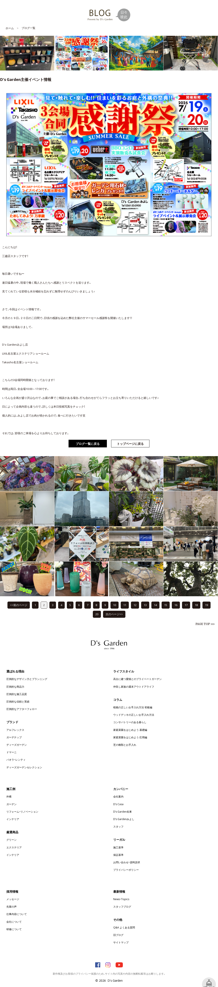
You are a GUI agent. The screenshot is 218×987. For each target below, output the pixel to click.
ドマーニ (11, 746)
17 (186, 598)
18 (196, 598)
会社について (14, 915)
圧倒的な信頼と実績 (17, 695)
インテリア (12, 813)
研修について (14, 923)
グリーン (11, 833)
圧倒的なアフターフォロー (21, 702)
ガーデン (11, 798)
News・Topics (121, 893)
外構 (8, 790)
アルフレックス (15, 723)
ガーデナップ (14, 731)
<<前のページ (18, 598)
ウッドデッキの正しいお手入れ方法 (133, 708)
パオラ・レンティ (16, 753)
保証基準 (118, 848)
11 (124, 598)
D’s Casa (118, 798)
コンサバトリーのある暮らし (129, 716)
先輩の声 (11, 900)
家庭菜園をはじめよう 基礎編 (130, 723)
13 (145, 598)
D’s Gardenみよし (123, 813)
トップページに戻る (130, 437)
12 (134, 598)
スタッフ (118, 820)
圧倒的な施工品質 (16, 688)
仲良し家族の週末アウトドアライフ (133, 680)
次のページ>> (114, 608)
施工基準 (118, 841)
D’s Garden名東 (122, 805)
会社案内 (118, 790)
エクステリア (14, 841)
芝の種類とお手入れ (124, 738)
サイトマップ (121, 936)
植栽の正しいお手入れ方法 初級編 (132, 701)
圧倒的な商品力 (15, 680)
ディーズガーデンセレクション (24, 761)
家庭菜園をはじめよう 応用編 (130, 731)
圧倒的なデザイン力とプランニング (26, 672)
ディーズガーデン (16, 738)
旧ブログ (118, 928)
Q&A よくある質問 (124, 921)
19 (206, 598)
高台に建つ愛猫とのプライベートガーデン (137, 672)
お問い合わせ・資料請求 (126, 856)
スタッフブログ (122, 900)
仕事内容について (16, 907)
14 (155, 598)
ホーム (10, 22)
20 (96, 608)
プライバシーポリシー (126, 863)
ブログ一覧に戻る (88, 437)
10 (114, 598)
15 (165, 598)
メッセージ (12, 893)
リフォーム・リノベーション (22, 805)
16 (175, 598)
